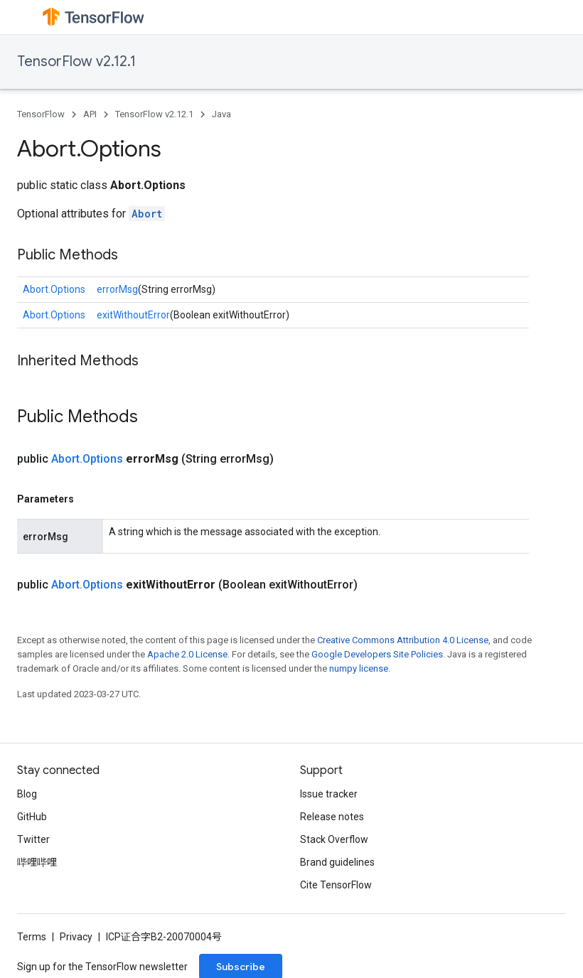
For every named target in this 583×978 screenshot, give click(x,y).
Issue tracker (329, 794)
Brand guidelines (337, 862)
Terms (31, 936)
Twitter (33, 839)
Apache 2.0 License (187, 654)
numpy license (358, 668)
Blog (27, 794)
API (90, 114)
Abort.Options (54, 289)
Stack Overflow (334, 839)
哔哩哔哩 (37, 862)
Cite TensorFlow (336, 885)
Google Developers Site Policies (377, 654)
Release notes (332, 816)
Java (221, 114)
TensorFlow (41, 114)
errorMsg (117, 289)
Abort (147, 213)
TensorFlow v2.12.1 (76, 61)
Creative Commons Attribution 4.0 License (402, 640)
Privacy (76, 936)
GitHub (32, 816)
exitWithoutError (133, 315)
